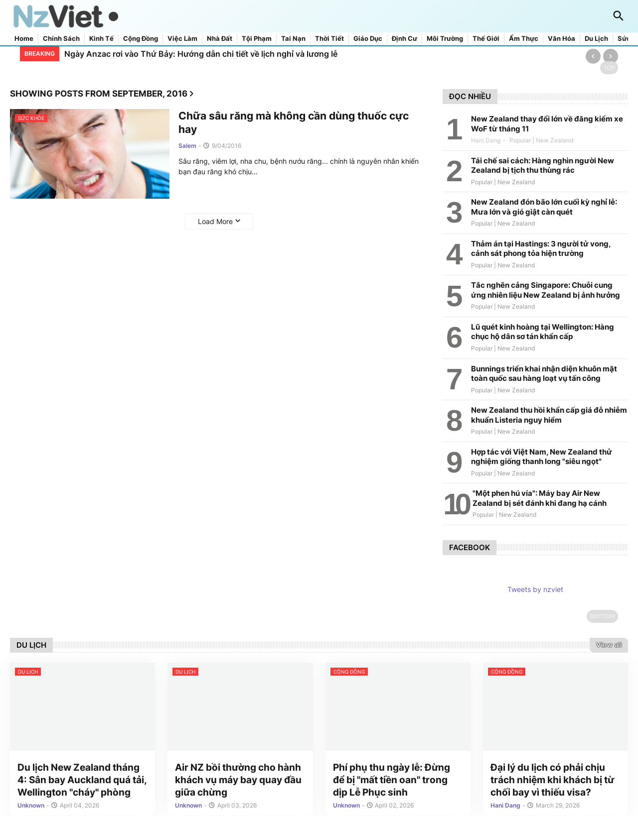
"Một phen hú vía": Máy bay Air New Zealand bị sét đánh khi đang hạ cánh (540, 498)
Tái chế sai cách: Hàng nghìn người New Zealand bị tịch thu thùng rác (542, 165)
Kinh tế (101, 38)
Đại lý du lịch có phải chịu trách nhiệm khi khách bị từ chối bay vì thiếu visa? (552, 781)
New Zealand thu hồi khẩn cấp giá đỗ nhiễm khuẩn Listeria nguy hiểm (549, 415)
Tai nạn (293, 38)
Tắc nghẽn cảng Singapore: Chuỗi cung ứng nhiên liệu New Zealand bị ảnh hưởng (545, 290)
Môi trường (445, 38)
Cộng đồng (140, 38)
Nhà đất (219, 38)
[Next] (610, 56)
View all (609, 645)
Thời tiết (329, 38)
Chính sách (61, 38)
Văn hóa (561, 38)
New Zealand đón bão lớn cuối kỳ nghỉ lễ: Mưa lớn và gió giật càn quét (544, 207)
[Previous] (593, 56)
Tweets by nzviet (535, 589)
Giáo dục (367, 38)
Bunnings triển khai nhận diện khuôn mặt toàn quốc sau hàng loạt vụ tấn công (544, 373)
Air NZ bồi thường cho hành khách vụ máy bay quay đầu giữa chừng (238, 781)
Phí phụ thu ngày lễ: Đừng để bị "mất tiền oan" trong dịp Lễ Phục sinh (391, 781)
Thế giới (486, 38)
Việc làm (182, 38)
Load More (215, 221)
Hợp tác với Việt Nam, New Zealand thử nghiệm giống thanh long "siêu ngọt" (541, 456)
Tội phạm (257, 38)
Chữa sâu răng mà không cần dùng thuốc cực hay (293, 122)
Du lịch (596, 38)
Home (23, 38)
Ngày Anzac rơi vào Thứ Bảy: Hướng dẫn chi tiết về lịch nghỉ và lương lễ (200, 54)
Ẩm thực (523, 38)
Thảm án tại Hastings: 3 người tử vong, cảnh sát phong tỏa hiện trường (541, 248)
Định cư (404, 38)
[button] (618, 16)
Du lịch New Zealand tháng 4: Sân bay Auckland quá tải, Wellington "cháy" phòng (82, 781)
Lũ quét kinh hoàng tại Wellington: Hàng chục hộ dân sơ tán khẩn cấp (542, 332)
